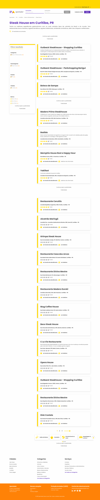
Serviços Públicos (69, 468)
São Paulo (12, 462)
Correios (67, 462)
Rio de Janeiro (13, 464)
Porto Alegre (13, 472)
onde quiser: (47, 10)
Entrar (87, 12)
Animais (39, 464)
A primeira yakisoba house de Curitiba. (50, 173)
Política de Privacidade (56, 488)
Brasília (11, 468)
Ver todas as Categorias (43, 478)
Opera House (46, 362)
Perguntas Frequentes (15, 490)
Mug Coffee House (49, 306)
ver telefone (64, 59)
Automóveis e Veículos (43, 468)
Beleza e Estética (41, 472)
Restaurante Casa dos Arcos (54, 254)
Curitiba (12, 470)
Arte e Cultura (40, 466)
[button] (63, 441)
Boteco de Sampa (49, 85)
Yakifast (44, 170)
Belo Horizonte (13, 466)
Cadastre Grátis (79, 12)
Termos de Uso (13, 491)
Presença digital (34, 491)
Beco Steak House (49, 324)
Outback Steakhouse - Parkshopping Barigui (63, 68)
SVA (31, 490)
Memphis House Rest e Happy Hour (58, 153)
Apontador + (33, 488)
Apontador (12, 17)
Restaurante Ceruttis (51, 201)
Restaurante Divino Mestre (53, 271)
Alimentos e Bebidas (42, 462)
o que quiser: (28, 10)
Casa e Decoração (42, 476)
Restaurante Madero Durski (54, 289)
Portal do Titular (54, 490)
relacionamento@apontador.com (80, 488)
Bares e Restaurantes (42, 470)
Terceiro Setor (68, 470)
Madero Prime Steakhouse (53, 111)
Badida (44, 132)
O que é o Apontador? (15, 488)
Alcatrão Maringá (49, 218)
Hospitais (67, 464)
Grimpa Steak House (50, 236)
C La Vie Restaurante (50, 341)
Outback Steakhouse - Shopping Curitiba (61, 47)
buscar (67, 12)
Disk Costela (46, 415)
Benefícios (39, 474)
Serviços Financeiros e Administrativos (74, 466)
